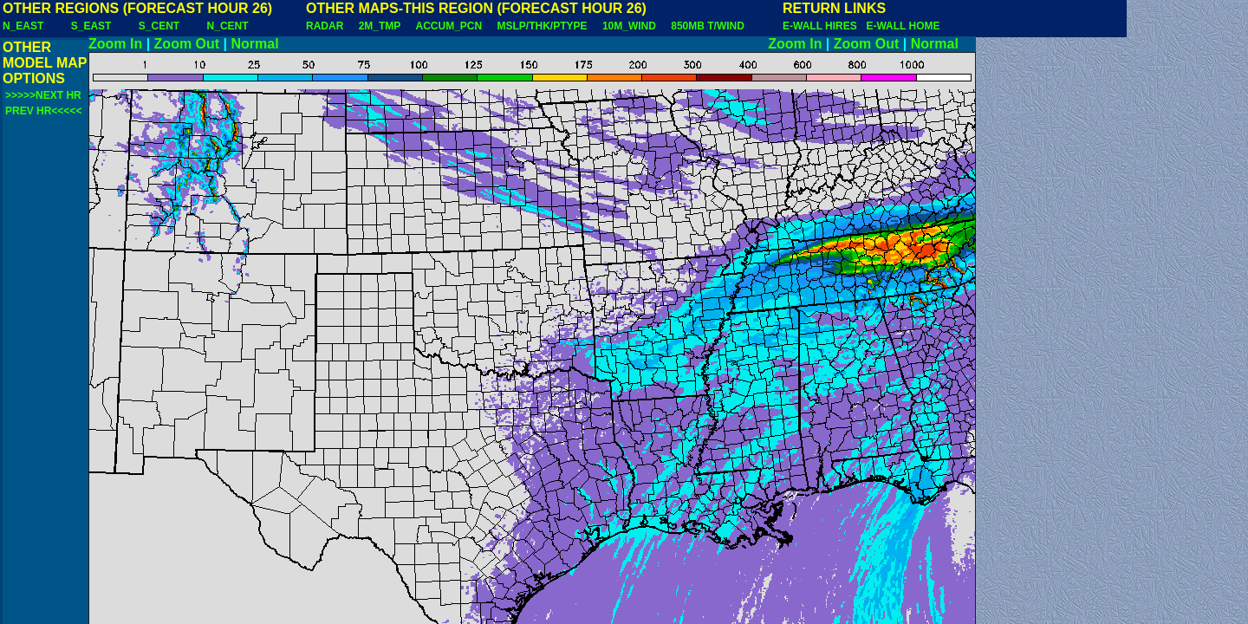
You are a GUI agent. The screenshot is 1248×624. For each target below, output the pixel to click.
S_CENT (159, 26)
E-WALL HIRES (822, 26)
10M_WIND (629, 26)
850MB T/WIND (707, 26)
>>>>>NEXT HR (43, 95)
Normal (255, 43)
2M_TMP (379, 26)
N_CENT (228, 26)
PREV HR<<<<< (43, 111)
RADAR (324, 26)
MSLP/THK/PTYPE (542, 26)
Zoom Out (187, 43)
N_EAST (23, 26)
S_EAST (91, 26)
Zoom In (115, 43)
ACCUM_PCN (449, 26)
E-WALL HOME (902, 26)
